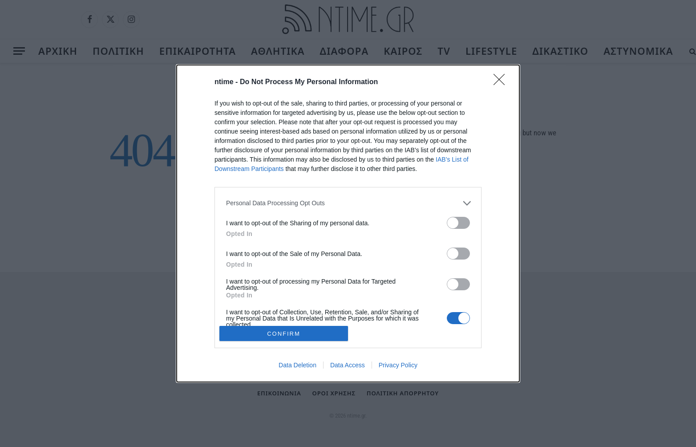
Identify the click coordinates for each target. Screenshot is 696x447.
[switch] (458, 223)
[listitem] (348, 203)
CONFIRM (283, 333)
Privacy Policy (398, 365)
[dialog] (348, 223)
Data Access (347, 365)
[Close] (502, 82)
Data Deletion (297, 365)
